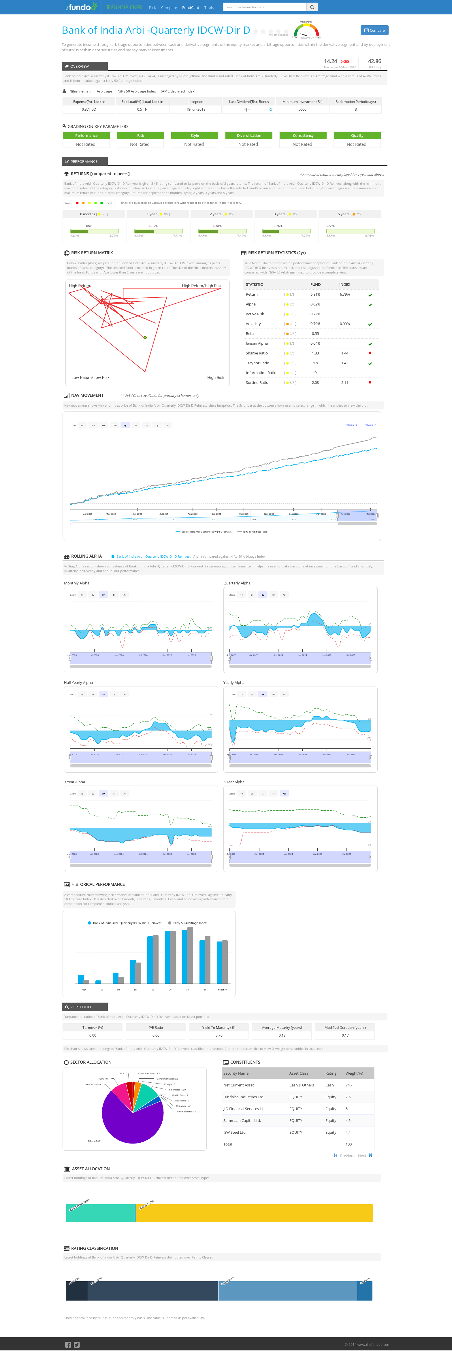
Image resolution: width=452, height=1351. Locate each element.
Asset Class (298, 1073)
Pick (152, 7)
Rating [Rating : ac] (330, 1073)
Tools (209, 7)
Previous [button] (347, 1155)
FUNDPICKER (124, 7)
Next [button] (362, 1155)
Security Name (235, 1073)
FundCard (190, 7)
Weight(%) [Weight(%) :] (354, 1073)
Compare (169, 7)
